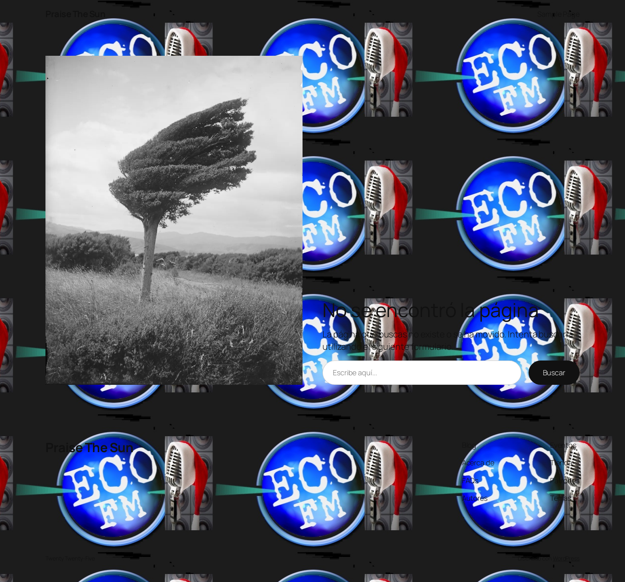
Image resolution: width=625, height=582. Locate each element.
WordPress (566, 558)
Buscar (554, 372)
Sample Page (558, 14)
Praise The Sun (75, 14)
